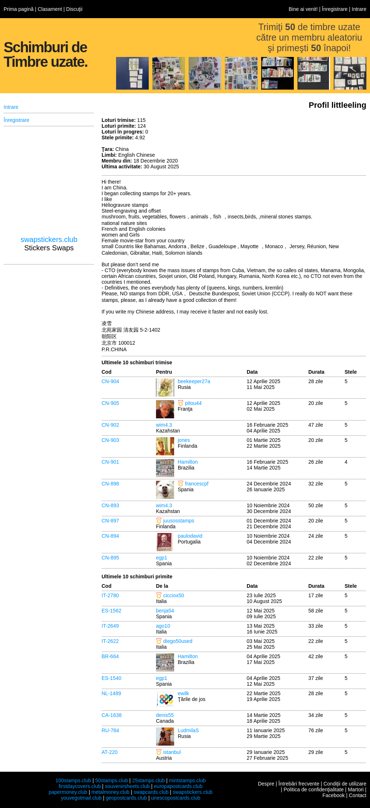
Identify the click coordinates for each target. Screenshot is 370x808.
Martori (356, 789)
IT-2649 (110, 626)
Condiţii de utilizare (345, 784)
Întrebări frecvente (298, 784)
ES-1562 (111, 611)
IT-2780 (110, 595)
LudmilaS (188, 730)
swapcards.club (151, 792)
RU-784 (110, 730)
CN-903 (110, 440)
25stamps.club (148, 780)
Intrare (359, 9)
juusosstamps (178, 521)
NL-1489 (111, 693)
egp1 (161, 558)
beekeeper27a (194, 381)
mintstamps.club (187, 780)
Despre (266, 784)
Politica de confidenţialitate (314, 789)
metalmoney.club (110, 792)
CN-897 (110, 521)
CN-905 (110, 403)
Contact (357, 795)
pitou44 (193, 403)
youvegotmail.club (81, 798)
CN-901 (110, 462)
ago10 (163, 626)
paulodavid (190, 536)
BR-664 (110, 656)
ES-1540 (111, 678)
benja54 (165, 611)
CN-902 (110, 425)
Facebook (333, 795)
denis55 (165, 715)
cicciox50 (173, 595)
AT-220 (110, 752)
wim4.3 (164, 425)
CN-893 (110, 505)
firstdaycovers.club (80, 786)
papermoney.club (68, 792)
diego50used (177, 641)
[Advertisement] (312, 144)
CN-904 (110, 381)
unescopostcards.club (175, 798)
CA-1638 (112, 715)
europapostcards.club (178, 786)
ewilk (183, 693)
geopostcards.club (126, 798)
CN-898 (110, 484)
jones (184, 440)
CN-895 (110, 558)
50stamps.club (111, 780)
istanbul (172, 752)
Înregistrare (335, 9)
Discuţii (74, 9)
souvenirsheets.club (127, 786)
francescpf (197, 484)
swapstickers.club (49, 239)
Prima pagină (19, 9)
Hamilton (188, 462)
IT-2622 (110, 641)
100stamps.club (73, 780)
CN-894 (110, 536)
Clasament (50, 9)
